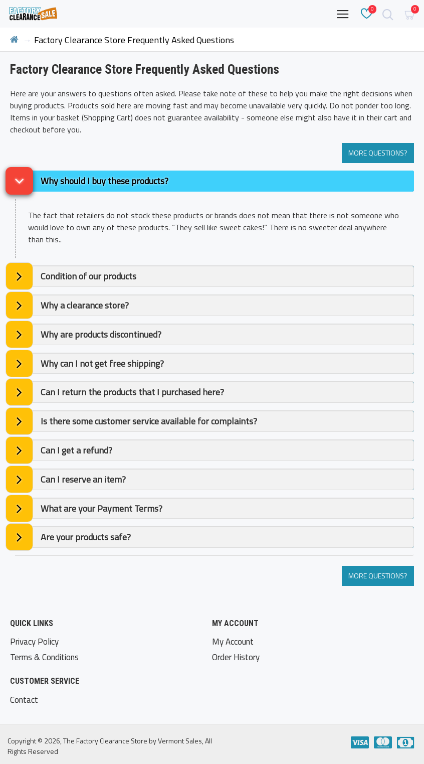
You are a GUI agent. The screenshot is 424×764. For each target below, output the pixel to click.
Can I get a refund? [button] (76, 450)
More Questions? (377, 152)
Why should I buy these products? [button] (104, 181)
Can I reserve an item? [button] (83, 479)
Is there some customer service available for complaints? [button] (149, 421)
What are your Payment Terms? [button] (101, 508)
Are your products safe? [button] (86, 537)
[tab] (214, 181)
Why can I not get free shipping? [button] (102, 363)
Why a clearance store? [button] (85, 305)
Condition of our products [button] (88, 276)
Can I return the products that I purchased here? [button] (132, 392)
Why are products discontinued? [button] (101, 334)
